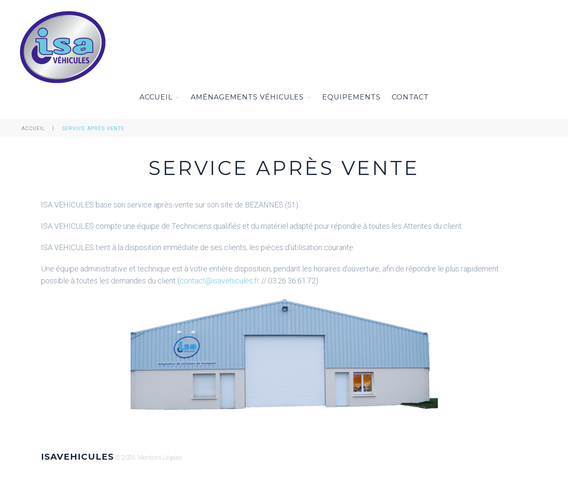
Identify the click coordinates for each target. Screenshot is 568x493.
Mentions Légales (160, 457)
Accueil (160, 97)
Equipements (351, 97)
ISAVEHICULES (77, 457)
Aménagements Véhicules (251, 97)
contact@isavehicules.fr (219, 280)
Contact (410, 97)
